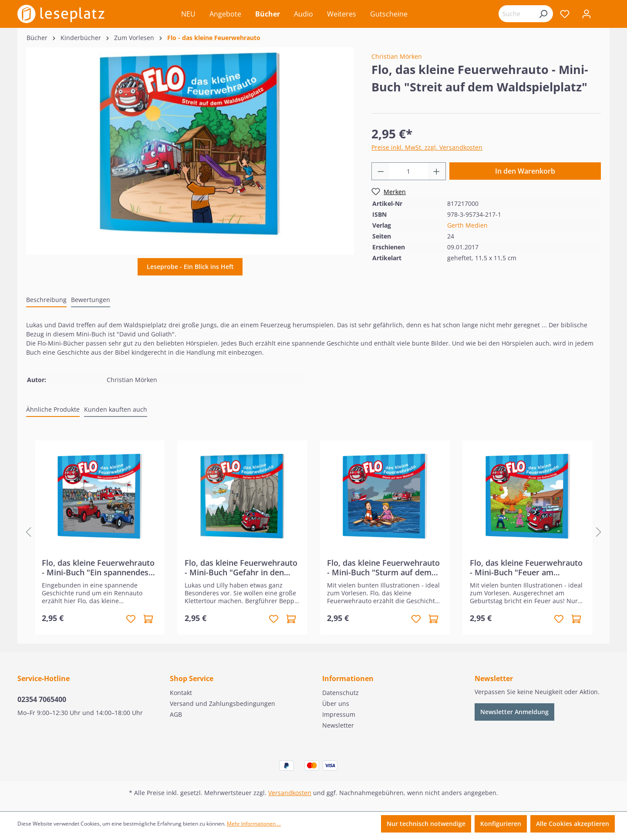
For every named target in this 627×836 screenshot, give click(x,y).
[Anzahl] (408, 171)
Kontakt (181, 692)
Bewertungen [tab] (90, 299)
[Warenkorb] (603, 15)
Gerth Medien (467, 225)
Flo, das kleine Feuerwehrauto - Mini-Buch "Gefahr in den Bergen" (241, 567)
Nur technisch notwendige (426, 823)
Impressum (338, 714)
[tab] (46, 300)
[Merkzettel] (565, 14)
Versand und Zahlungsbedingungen (222, 703)
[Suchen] (543, 13)
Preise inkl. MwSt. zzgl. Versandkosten (426, 147)
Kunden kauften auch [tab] (115, 409)
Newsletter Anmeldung (514, 712)
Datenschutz (340, 692)
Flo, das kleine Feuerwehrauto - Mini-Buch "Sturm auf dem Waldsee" (383, 567)
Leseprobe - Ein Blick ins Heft (190, 266)
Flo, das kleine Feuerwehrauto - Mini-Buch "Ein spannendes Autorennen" (98, 567)
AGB (176, 714)
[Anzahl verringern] (380, 171)
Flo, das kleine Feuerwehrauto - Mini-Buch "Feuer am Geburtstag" (526, 567)
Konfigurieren (500, 823)
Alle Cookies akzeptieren (572, 823)
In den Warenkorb (525, 171)
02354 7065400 (41, 699)
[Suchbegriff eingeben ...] (516, 13)
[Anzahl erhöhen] (437, 171)
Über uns (335, 703)
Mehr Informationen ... (254, 823)
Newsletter (338, 725)
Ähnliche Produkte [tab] (53, 409)
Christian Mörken (396, 56)
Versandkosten (289, 793)
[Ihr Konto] (586, 14)
